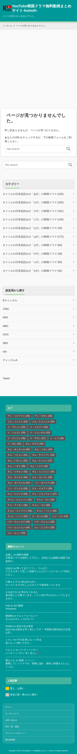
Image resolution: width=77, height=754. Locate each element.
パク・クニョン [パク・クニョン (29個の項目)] (44, 521)
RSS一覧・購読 (12, 726)
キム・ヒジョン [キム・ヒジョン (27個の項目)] (42, 460)
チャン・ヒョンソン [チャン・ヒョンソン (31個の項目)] (20, 499)
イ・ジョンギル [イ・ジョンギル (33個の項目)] (40, 432)
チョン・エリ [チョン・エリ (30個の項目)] (41, 505)
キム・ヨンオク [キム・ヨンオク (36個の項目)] (18, 477)
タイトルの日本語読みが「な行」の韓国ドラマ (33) (32, 228)
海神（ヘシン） (27, 660)
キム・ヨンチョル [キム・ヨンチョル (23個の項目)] (19, 482)
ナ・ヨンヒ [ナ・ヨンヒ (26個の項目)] (40, 516)
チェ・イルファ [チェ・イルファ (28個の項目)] (42, 488)
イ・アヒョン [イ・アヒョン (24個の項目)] (16, 427)
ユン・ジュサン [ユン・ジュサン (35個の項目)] (44, 527)
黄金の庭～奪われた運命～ (24, 694)
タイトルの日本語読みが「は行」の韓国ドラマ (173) (33, 236)
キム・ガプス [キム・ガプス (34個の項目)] (34, 443)
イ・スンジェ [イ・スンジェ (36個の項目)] (16, 438)
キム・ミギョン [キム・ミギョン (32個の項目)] (18, 471)
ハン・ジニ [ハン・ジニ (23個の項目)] (60, 516)
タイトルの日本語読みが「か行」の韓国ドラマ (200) (33, 202)
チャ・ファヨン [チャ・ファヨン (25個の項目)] (18, 505)
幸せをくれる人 (29, 592)
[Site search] (38, 149)
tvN (5, 351)
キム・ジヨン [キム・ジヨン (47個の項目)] (43, 449)
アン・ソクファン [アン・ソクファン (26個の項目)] (19, 416)
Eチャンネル (10, 300)
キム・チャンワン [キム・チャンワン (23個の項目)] (43, 455)
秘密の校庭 (22, 554)
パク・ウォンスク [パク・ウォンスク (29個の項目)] (19, 521)
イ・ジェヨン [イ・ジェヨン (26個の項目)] (16, 432)
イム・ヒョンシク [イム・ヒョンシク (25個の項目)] (43, 421)
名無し (9, 554)
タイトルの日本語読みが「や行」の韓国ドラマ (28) (32, 253)
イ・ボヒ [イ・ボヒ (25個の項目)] (14, 443)
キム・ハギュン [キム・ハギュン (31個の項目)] (18, 460)
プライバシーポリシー (15, 733)
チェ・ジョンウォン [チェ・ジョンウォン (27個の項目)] (44, 494)
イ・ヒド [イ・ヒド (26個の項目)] (57, 438)
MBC (5, 326)
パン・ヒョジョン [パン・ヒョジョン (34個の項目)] (19, 527)
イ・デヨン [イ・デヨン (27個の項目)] (38, 438)
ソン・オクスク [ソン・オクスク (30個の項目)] (44, 482)
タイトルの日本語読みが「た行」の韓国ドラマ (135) (33, 219)
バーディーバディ (28, 650)
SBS (5, 343)
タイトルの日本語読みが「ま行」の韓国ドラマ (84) (32, 245)
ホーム (8, 707)
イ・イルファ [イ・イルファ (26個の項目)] (39, 427)
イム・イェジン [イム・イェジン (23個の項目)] (18, 421)
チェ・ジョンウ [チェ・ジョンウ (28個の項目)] (18, 494)
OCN (5, 334)
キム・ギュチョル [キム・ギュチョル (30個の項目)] (19, 449)
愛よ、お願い (17, 688)
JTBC (6, 308)
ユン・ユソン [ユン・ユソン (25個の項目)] (16, 533)
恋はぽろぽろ (28, 582)
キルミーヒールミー (27, 616)
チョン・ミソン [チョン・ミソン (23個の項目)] (18, 516)
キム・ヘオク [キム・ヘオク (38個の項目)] (16, 466)
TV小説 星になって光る (29, 639)
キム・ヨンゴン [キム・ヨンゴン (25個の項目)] (42, 477)
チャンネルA (10, 360)
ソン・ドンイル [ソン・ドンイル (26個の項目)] (18, 488)
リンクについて (12, 713)
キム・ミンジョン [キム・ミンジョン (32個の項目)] (43, 471)
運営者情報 (10, 740)
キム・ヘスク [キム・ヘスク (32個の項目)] (39, 466)
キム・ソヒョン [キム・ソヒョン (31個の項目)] (18, 455)
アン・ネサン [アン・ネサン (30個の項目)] (43, 416)
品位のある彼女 (25, 626)
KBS (5, 317)
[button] (68, 149)
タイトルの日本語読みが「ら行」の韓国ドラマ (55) (32, 262)
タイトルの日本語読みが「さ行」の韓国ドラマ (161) (33, 211)
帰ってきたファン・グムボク (32, 568)
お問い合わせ (11, 720)
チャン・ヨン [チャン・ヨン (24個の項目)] (45, 499)
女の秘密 (18, 605)
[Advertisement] (38, 67)
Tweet (6, 378)
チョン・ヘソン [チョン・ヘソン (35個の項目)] (47, 511)
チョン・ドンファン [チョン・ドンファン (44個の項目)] (20, 511)
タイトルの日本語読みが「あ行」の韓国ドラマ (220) (33, 193)
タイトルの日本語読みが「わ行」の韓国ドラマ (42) (32, 270)
